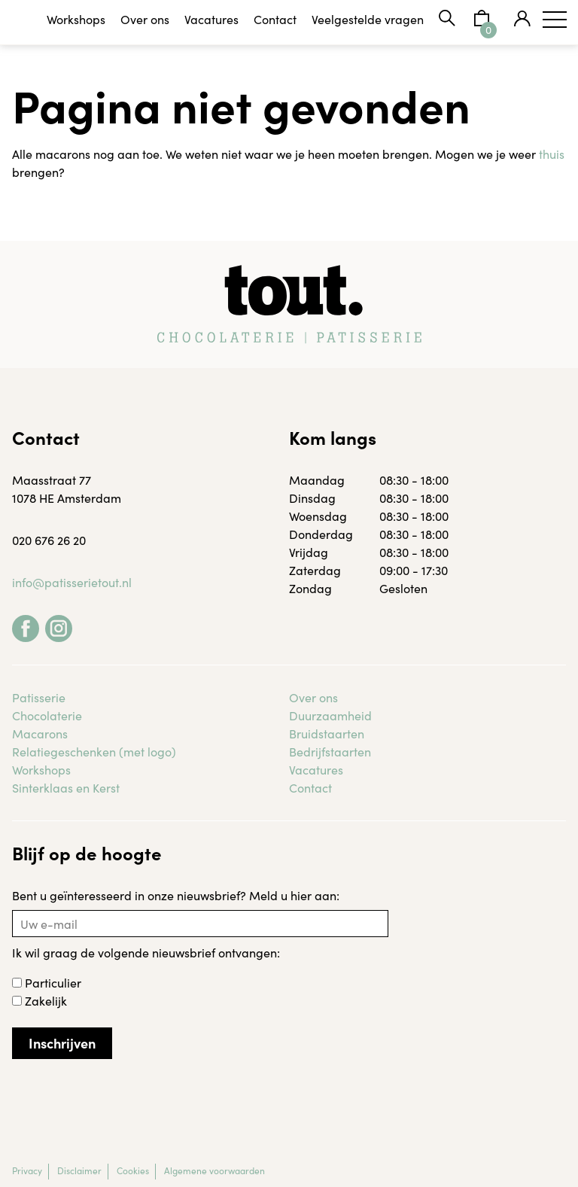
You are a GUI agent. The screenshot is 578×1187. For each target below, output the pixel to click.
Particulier (46, 982)
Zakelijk (39, 1000)
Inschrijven (62, 1042)
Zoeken (447, 18)
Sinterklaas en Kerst (66, 787)
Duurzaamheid (330, 715)
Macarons (40, 733)
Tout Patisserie (45, 22)
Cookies (133, 1170)
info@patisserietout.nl (72, 582)
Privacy (27, 1170)
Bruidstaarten (326, 733)
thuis (551, 153)
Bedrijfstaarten (330, 751)
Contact (275, 19)
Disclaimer (79, 1170)
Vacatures (211, 19)
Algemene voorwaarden (214, 1170)
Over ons (144, 19)
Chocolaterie (47, 715)
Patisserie (38, 697)
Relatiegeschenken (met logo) (94, 751)
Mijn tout (522, 18)
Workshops (76, 19)
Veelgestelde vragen (368, 19)
